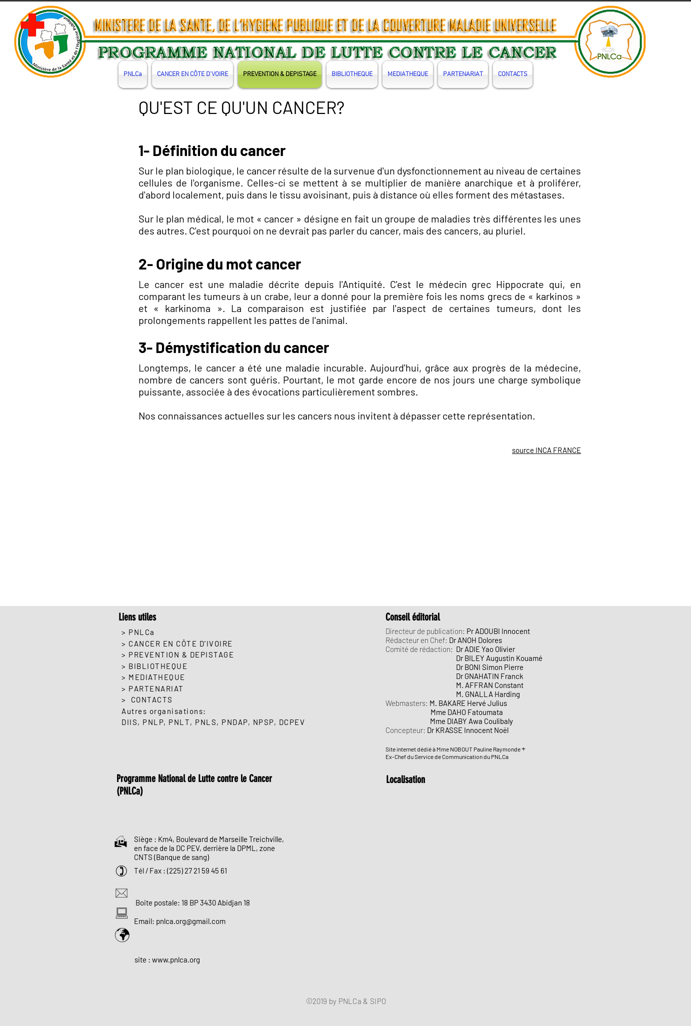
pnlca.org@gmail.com (191, 921)
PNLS (205, 722)
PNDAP (235, 722)
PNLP (153, 722)
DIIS (130, 722)
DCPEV (292, 722)
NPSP (263, 722)
